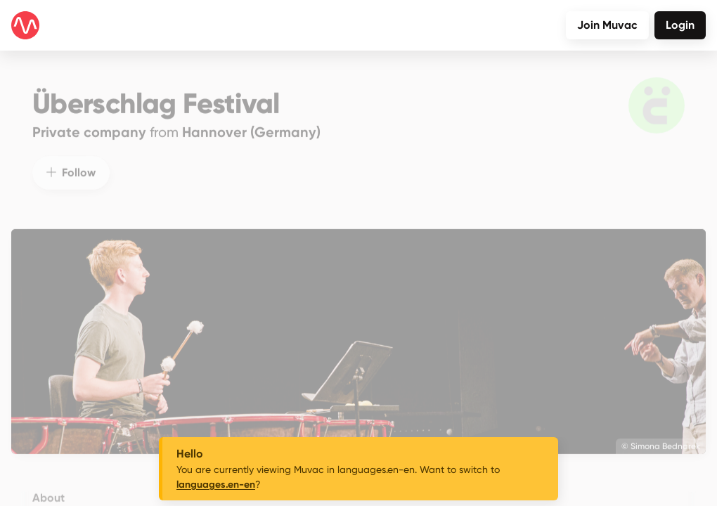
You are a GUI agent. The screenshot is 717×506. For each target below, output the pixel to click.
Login (680, 25)
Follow (71, 162)
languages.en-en (215, 485)
